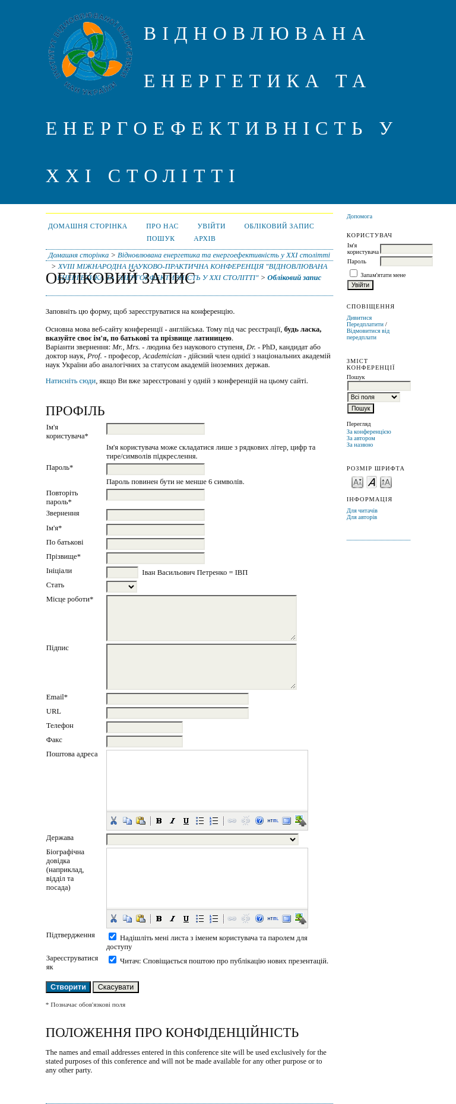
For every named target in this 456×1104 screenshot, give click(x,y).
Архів (205, 239)
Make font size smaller (357, 481)
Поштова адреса (72, 754)
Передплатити (365, 324)
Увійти (211, 226)
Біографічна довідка (65, 856)
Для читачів (362, 510)
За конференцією (369, 431)
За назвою (360, 444)
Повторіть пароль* (62, 497)
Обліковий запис (279, 226)
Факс (54, 740)
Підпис (57, 648)
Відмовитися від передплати (368, 334)
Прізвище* (63, 556)
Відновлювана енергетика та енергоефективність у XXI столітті (224, 255)
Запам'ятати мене (383, 275)
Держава (60, 837)
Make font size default (372, 481)
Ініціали (59, 571)
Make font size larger (386, 481)
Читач (129, 961)
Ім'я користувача (363, 248)
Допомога (360, 216)
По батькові (65, 542)
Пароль (356, 261)
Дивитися (359, 317)
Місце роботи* (69, 599)
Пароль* (59, 467)
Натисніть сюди (71, 381)
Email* (57, 697)
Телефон (60, 725)
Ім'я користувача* (67, 431)
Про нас (162, 226)
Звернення (63, 513)
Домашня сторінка (88, 226)
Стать (55, 585)
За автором (361, 438)
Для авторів (362, 517)
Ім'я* (54, 528)
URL (53, 711)
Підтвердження (70, 935)
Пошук (161, 239)
